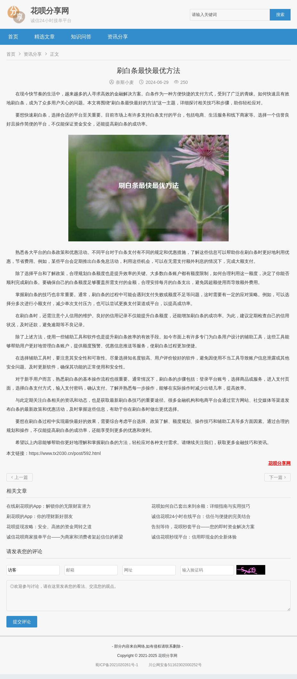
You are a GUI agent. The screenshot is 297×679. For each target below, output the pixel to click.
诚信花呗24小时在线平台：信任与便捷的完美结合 (201, 516)
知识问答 (81, 36)
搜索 (280, 14)
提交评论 (22, 626)
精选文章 (44, 36)
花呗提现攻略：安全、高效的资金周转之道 (49, 526)
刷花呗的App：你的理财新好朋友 (39, 516)
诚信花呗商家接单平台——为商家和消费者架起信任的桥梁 (64, 536)
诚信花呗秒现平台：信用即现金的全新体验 (194, 536)
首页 (13, 36)
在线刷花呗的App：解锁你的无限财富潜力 (48, 506)
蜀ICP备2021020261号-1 (116, 669)
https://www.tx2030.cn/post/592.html (65, 453)
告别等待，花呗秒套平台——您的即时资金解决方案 (203, 526)
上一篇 (19, 477)
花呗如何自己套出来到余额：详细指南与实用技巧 (200, 506)
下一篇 (277, 477)
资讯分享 (117, 36)
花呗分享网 (167, 660)
